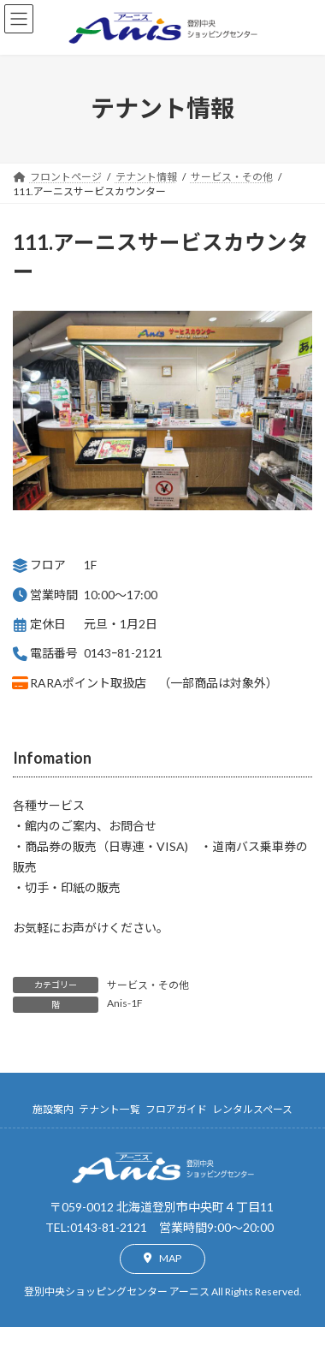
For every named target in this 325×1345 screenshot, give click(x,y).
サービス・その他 (148, 985)
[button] (162, 1259)
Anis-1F (125, 1003)
